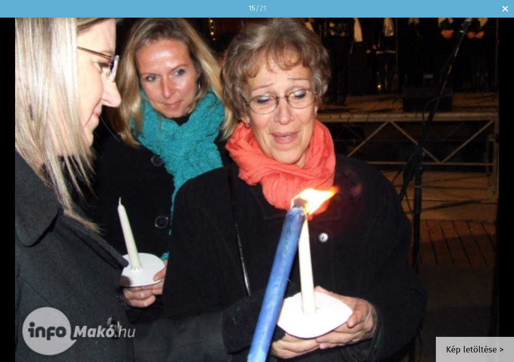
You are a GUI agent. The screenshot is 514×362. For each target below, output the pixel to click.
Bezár (505, 9)
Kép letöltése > (475, 350)
